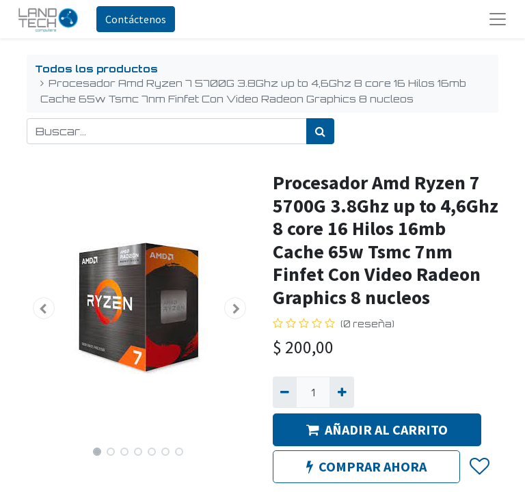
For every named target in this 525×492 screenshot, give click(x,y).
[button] (44, 308)
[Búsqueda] (320, 131)
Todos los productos (96, 68)
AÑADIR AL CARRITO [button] (377, 429)
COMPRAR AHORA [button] (366, 466)
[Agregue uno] (341, 392)
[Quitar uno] (285, 392)
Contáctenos (135, 19)
